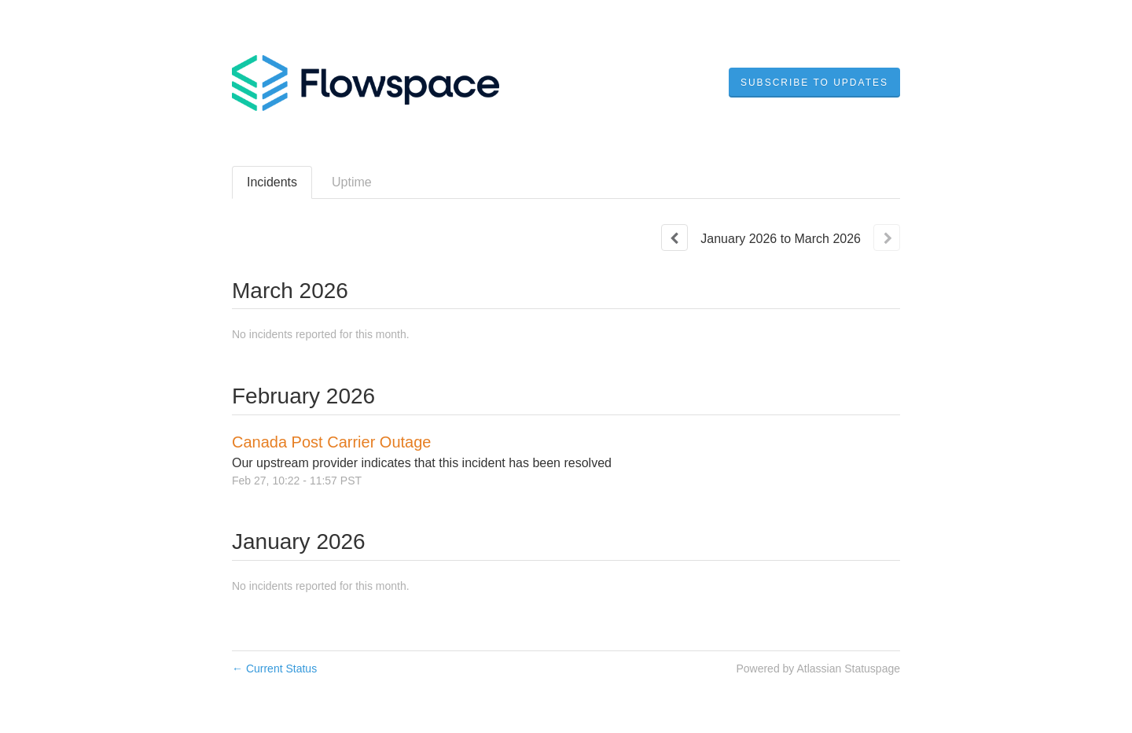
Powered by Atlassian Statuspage (818, 668)
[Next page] (886, 237)
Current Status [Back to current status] (274, 668)
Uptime (352, 182)
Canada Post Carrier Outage (331, 442)
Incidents (272, 182)
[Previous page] (674, 237)
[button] (814, 83)
